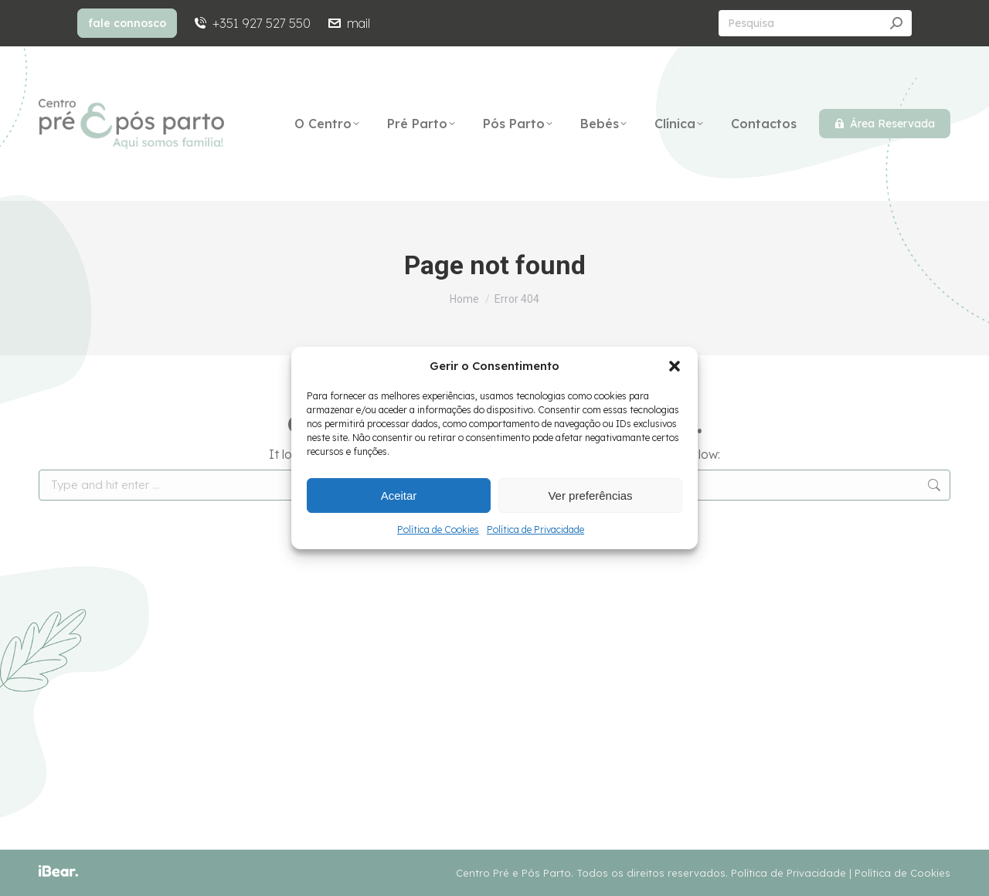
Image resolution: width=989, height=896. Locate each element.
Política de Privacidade (535, 529)
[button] (674, 366)
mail (347, 23)
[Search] (815, 23)
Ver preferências (590, 495)
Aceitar (399, 495)
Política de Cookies (438, 529)
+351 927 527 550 (251, 23)
